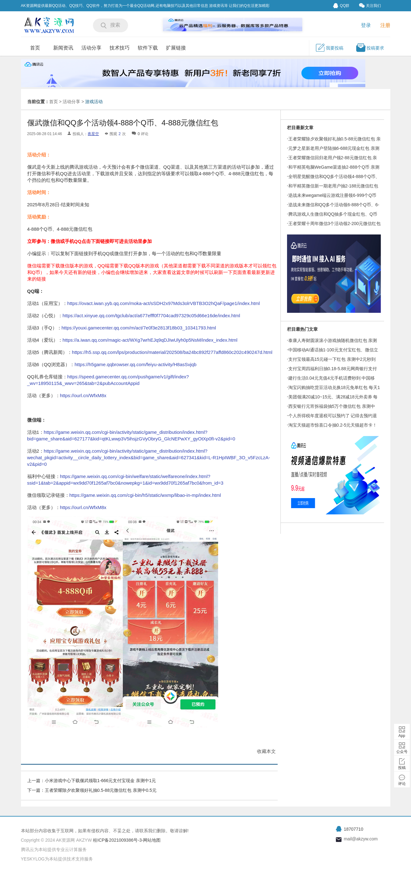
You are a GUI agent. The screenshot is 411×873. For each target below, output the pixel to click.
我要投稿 (329, 48)
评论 (402, 783)
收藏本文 (266, 751)
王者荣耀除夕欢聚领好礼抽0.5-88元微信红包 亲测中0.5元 (101, 790)
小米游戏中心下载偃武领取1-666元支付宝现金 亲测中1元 (100, 780)
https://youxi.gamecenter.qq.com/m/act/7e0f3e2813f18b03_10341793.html (139, 327)
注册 (385, 25)
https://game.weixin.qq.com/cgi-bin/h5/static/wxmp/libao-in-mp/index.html (145, 495)
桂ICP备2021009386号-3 (117, 840)
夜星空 (93, 134)
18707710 (353, 829)
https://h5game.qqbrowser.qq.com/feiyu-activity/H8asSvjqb (135, 364)
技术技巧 (120, 47)
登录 (366, 25)
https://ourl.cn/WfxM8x (83, 395)
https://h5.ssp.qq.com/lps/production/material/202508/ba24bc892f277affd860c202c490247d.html (172, 352)
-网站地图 (151, 840)
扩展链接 (176, 47)
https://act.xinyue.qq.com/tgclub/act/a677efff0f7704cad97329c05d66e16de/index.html (151, 315)
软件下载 (148, 47)
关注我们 (370, 5)
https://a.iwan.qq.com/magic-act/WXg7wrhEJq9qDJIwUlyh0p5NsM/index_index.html (150, 340)
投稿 (402, 767)
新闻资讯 (63, 47)
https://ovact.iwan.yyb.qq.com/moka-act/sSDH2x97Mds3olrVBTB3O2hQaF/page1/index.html (163, 303)
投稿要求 (370, 48)
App (401, 736)
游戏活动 (94, 101)
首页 (35, 47)
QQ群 (341, 5)
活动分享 (91, 47)
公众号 (402, 751)
